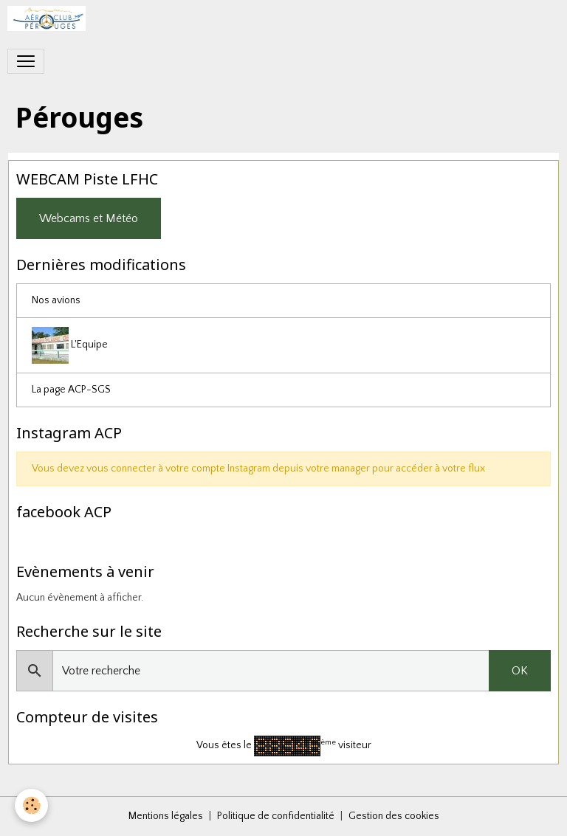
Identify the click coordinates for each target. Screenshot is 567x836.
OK (520, 670)
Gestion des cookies (393, 816)
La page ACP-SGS (71, 389)
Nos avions (56, 300)
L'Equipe (70, 345)
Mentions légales (165, 816)
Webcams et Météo (88, 218)
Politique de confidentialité (275, 816)
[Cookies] (31, 805)
